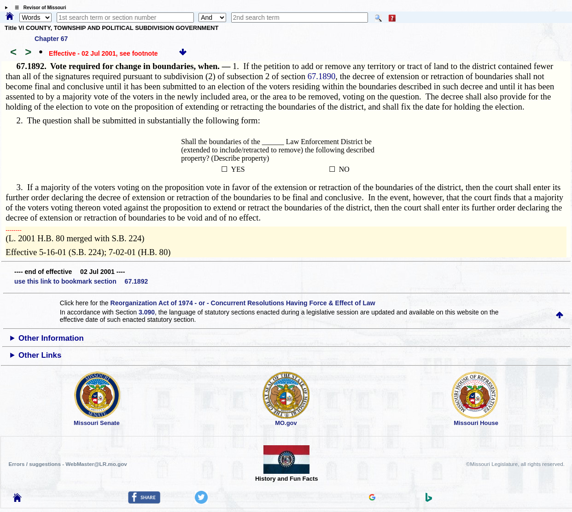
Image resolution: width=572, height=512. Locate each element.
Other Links (39, 355)
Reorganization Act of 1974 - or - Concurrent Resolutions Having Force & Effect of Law (243, 303)
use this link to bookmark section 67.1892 (81, 281)
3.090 (147, 312)
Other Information (51, 338)
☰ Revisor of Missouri (38, 7)
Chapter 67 (51, 38)
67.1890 (322, 76)
